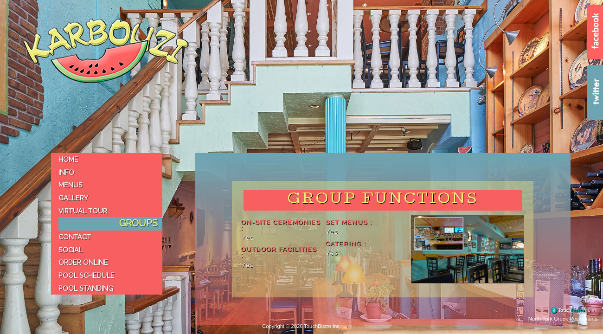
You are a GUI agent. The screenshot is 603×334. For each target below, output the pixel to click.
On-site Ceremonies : (281, 226)
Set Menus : (349, 223)
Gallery (73, 198)
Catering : (346, 244)
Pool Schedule (86, 275)
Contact (74, 237)
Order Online (83, 262)
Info (66, 172)
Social (70, 250)
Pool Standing (85, 288)
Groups (138, 223)
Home (68, 159)
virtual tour (82, 211)
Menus (70, 185)
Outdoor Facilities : (279, 253)
